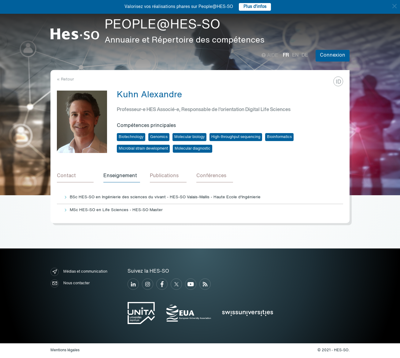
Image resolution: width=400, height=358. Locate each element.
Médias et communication (78, 272)
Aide (269, 55)
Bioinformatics (279, 137)
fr (286, 55)
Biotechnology (131, 137)
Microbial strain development (143, 149)
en (295, 55)
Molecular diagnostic (192, 149)
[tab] (75, 176)
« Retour (65, 79)
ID (338, 82)
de (305, 55)
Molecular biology (189, 137)
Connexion (332, 55)
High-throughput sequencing (235, 137)
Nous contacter (70, 283)
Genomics (159, 137)
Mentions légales (65, 350)
